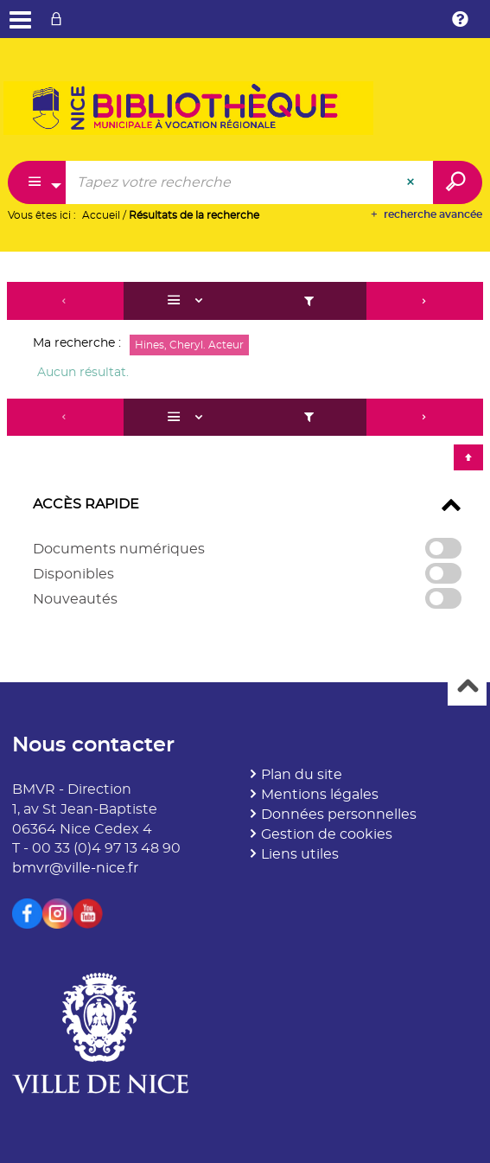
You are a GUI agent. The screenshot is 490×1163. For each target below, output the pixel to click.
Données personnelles (339, 814)
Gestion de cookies (326, 834)
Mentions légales (320, 795)
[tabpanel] (245, 454)
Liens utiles (300, 854)
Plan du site (301, 775)
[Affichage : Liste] (187, 301)
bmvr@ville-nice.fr (75, 868)
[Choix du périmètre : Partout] (37, 182)
